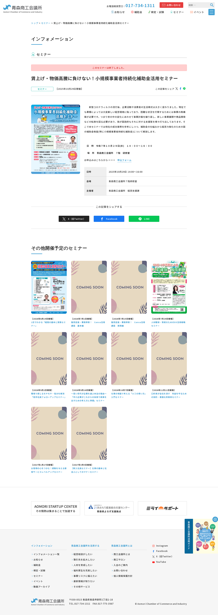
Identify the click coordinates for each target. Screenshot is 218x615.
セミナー (178, 12)
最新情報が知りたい (84, 581)
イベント (199, 12)
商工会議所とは (122, 554)
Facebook (109, 218)
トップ (34, 23)
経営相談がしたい (83, 554)
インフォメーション (41, 545)
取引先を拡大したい (84, 559)
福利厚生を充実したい (85, 570)
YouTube (159, 561)
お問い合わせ (174, 5)
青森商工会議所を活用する (85, 545)
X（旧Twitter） (74, 218)
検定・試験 (157, 12)
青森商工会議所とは (121, 545)
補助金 (138, 12)
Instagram (160, 545)
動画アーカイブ (42, 586)
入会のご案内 (121, 565)
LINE (144, 218)
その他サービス (82, 586)
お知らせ (119, 12)
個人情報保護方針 (123, 576)
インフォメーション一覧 (47, 554)
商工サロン (119, 559)
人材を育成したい (83, 565)
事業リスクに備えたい (85, 576)
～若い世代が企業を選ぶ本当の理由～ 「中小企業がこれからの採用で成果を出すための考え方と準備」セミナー (89, 397)
